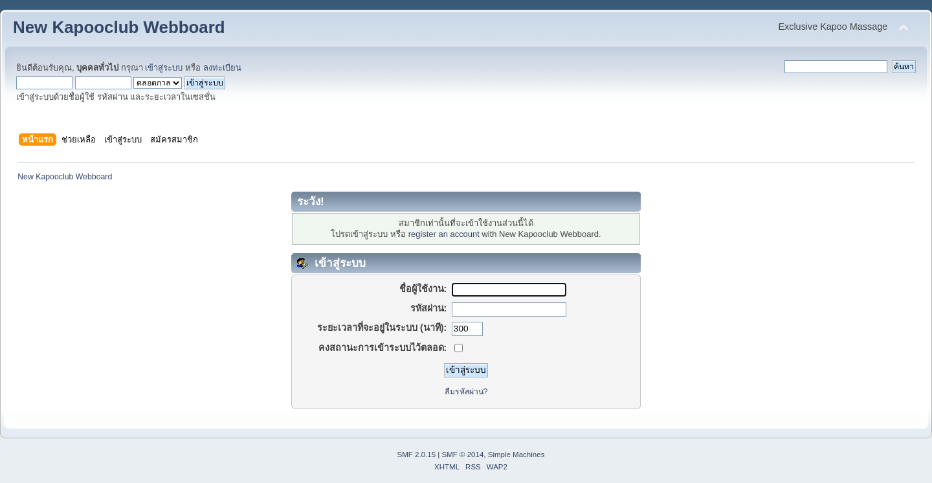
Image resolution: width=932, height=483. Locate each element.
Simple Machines (516, 454)
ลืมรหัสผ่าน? (466, 391)
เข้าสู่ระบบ (164, 68)
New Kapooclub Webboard (119, 27)
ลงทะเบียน (222, 68)
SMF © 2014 (463, 454)
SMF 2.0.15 (416, 454)
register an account (444, 234)
